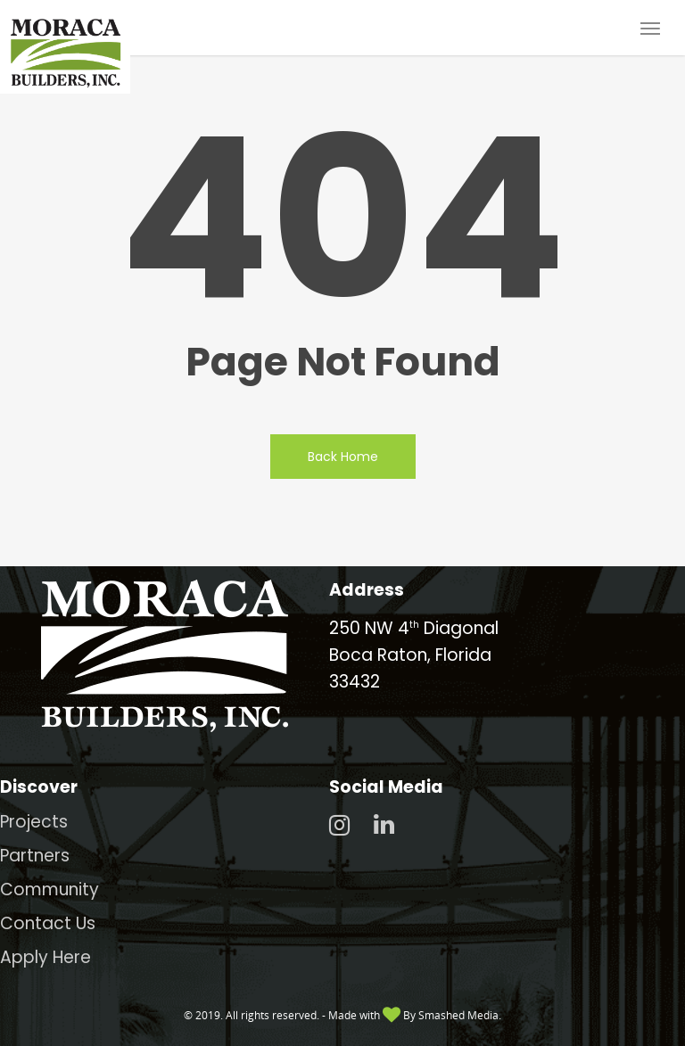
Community (49, 889)
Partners (35, 856)
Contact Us (47, 923)
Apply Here (45, 957)
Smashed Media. (459, 1015)
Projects (34, 822)
